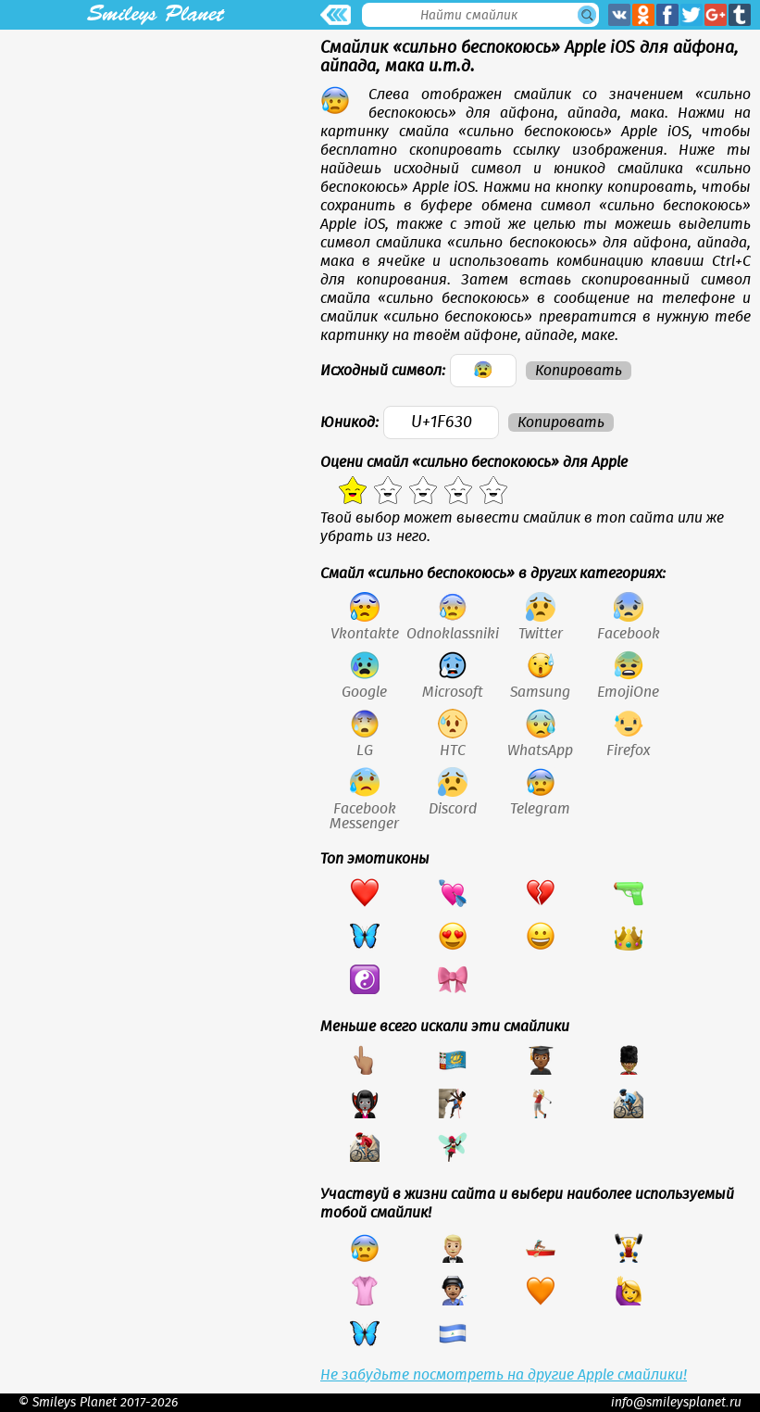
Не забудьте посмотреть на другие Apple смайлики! (503, 1375)
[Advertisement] (155, 159)
